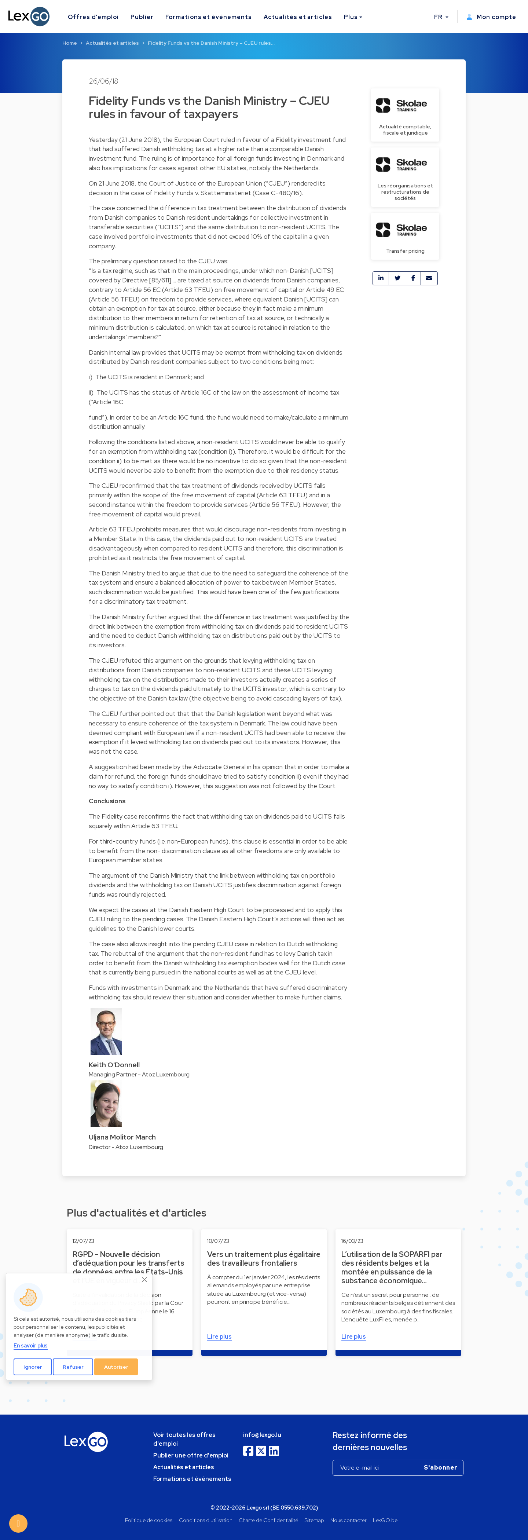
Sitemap (314, 1520)
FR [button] (439, 17)
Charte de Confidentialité (268, 1520)
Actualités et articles (298, 17)
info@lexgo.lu (262, 1435)
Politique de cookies (148, 1520)
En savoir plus (31, 1345)
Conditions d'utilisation (205, 1520)
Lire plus (219, 1336)
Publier (142, 17)
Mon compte (491, 17)
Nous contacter (348, 1520)
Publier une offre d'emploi (190, 1455)
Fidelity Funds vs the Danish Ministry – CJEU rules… (211, 43)
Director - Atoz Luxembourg (126, 1147)
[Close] (144, 1279)
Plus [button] (351, 17)
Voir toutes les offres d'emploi (184, 1439)
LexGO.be (385, 1520)
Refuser (73, 1367)
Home (69, 43)
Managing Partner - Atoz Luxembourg (139, 1074)
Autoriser (116, 1367)
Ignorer (32, 1367)
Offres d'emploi (93, 17)
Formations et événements (208, 17)
